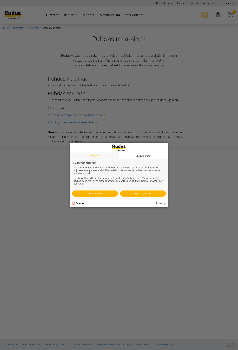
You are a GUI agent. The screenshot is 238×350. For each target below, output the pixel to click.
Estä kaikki (95, 193)
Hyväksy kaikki (143, 193)
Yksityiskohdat (143, 155)
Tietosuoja (161, 203)
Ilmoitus (94, 155)
